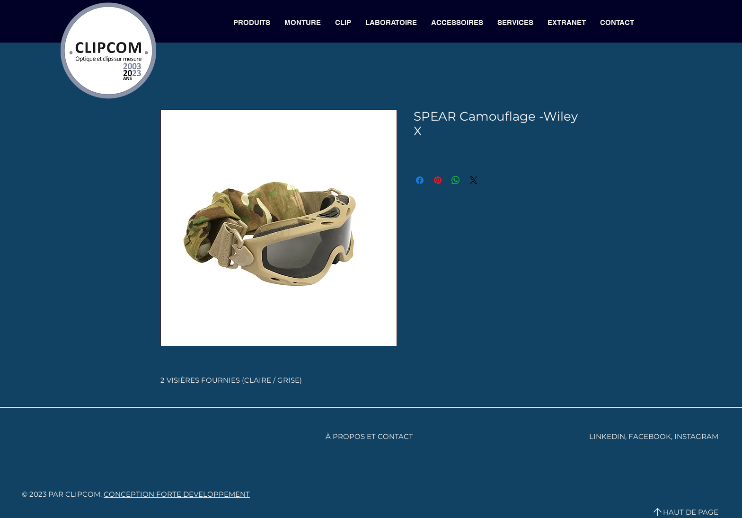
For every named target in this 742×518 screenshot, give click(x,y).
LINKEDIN (607, 436)
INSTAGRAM (696, 436)
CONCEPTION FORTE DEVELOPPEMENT (177, 494)
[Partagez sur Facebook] (419, 180)
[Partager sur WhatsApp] (455, 180)
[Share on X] (473, 180)
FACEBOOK (649, 436)
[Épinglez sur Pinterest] (437, 180)
